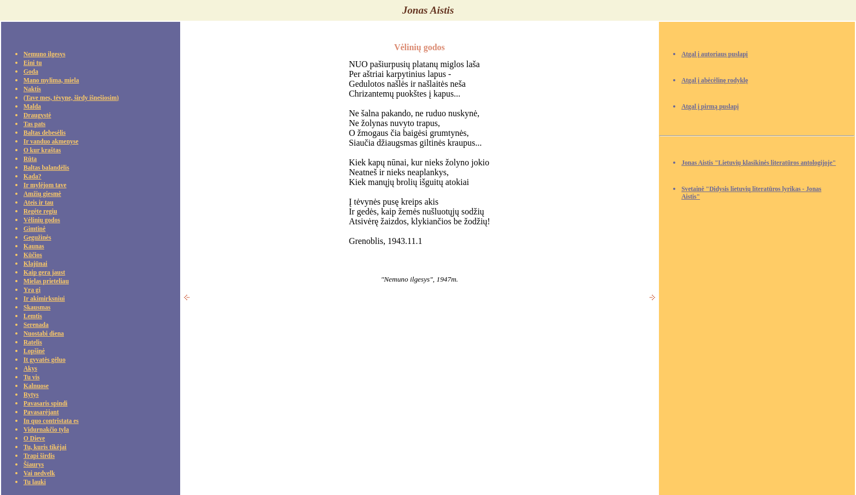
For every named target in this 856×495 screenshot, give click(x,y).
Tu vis (31, 377)
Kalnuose (36, 386)
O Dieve (34, 438)
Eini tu (32, 63)
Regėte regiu (40, 211)
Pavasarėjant (41, 412)
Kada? (32, 176)
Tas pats (34, 124)
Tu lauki (34, 482)
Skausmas (36, 307)
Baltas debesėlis (44, 132)
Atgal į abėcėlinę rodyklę (714, 80)
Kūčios (32, 255)
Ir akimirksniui (44, 298)
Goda (30, 71)
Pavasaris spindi (45, 403)
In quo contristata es (51, 421)
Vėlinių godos (41, 220)
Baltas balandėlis (46, 167)
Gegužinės (37, 237)
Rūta (30, 159)
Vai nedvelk (39, 473)
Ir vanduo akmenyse (51, 141)
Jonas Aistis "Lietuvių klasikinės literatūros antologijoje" (758, 162)
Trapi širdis (39, 456)
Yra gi (31, 290)
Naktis (32, 89)
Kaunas (33, 246)
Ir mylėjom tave (45, 185)
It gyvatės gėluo (44, 359)
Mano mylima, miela (51, 80)
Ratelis (32, 342)
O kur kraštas (42, 150)
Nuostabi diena (43, 333)
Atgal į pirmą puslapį (710, 106)
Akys (30, 368)
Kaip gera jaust (44, 272)
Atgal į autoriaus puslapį (714, 54)
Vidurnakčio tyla (46, 429)
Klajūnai (35, 263)
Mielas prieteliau (46, 281)
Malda (32, 106)
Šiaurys (33, 464)
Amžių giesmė (42, 194)
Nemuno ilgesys (44, 54)
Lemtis (32, 316)
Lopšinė (34, 351)
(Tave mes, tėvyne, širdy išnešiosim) (71, 98)
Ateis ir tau (38, 202)
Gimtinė (34, 228)
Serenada (36, 325)
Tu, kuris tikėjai (45, 447)
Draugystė (37, 115)
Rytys (31, 394)
